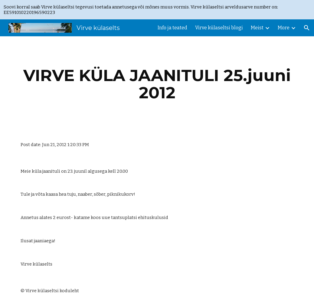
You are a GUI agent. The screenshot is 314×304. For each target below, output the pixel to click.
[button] (306, 28)
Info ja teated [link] (172, 28)
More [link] (283, 28)
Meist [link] (257, 28)
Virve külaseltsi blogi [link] (219, 28)
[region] (157, 9)
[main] (157, 83)
